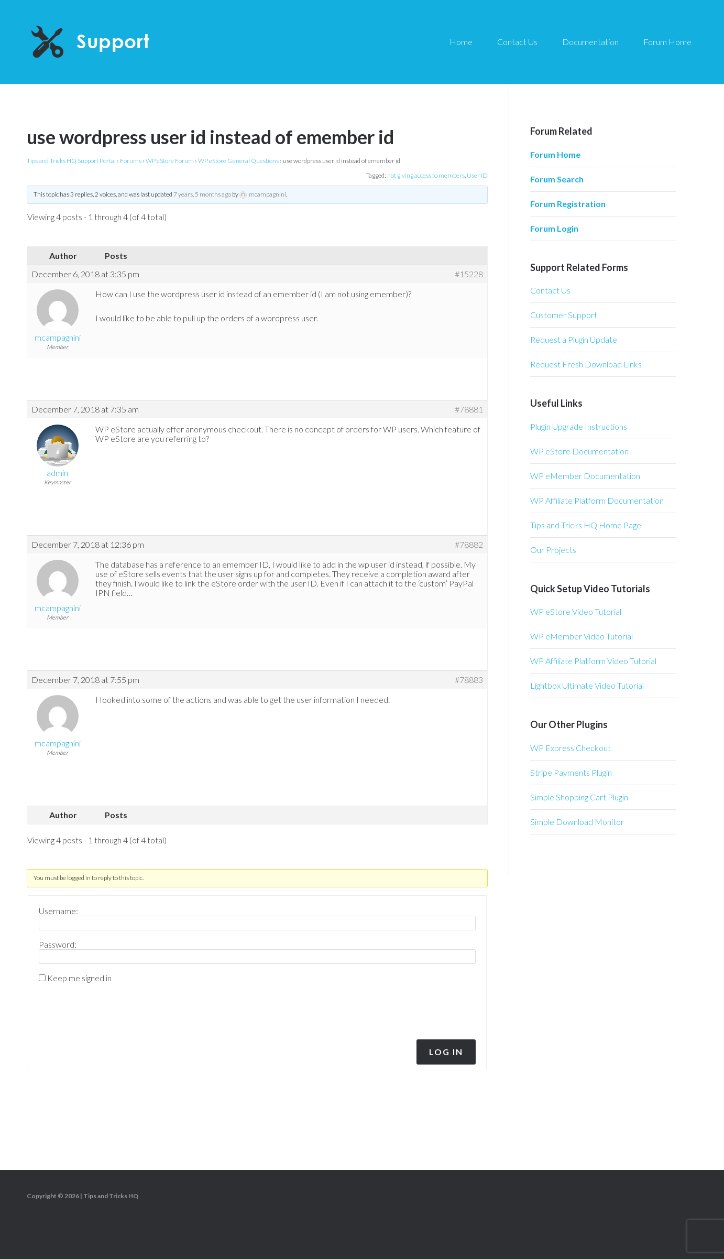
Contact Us (550, 290)
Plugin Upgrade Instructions (578, 426)
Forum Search (557, 179)
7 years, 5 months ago (202, 194)
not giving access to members (426, 175)
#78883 (469, 680)
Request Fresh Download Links (586, 364)
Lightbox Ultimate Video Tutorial (587, 685)
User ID (477, 175)
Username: (58, 911)
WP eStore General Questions (238, 161)
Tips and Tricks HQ (110, 1196)
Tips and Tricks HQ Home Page (585, 525)
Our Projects (553, 550)
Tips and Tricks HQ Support (115, 42)
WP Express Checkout (570, 748)
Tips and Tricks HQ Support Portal (71, 161)
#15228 (469, 274)
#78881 (469, 409)
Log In (446, 1052)
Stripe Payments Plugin (571, 772)
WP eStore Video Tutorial (575, 611)
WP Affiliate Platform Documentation (597, 500)
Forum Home (555, 154)
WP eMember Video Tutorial (581, 636)
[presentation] (110, 1008)
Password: (57, 944)
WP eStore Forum (170, 161)
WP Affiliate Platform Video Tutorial (593, 661)
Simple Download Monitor (577, 822)
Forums (130, 161)
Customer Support (563, 315)
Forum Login (554, 228)
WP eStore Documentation (579, 451)
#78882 (469, 544)
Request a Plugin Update (573, 339)
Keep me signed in (79, 978)
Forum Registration (568, 204)
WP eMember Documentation (585, 476)
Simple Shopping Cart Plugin (579, 797)
